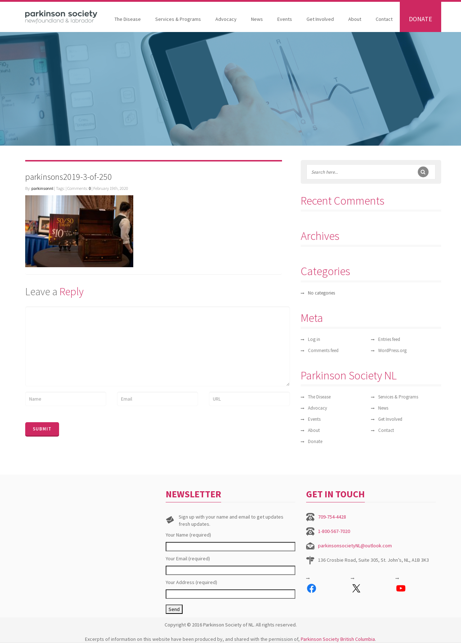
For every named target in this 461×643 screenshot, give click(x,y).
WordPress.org (392, 350)
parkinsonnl (42, 188)
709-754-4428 (332, 517)
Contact (384, 19)
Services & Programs (178, 19)
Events (284, 19)
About (354, 19)
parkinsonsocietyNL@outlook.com (355, 545)
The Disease (128, 19)
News (257, 19)
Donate (420, 19)
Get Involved (320, 19)
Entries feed (389, 339)
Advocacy (226, 19)
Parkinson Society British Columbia (338, 639)
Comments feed (323, 350)
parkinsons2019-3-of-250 (68, 176)
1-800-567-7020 (334, 531)
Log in (314, 339)
